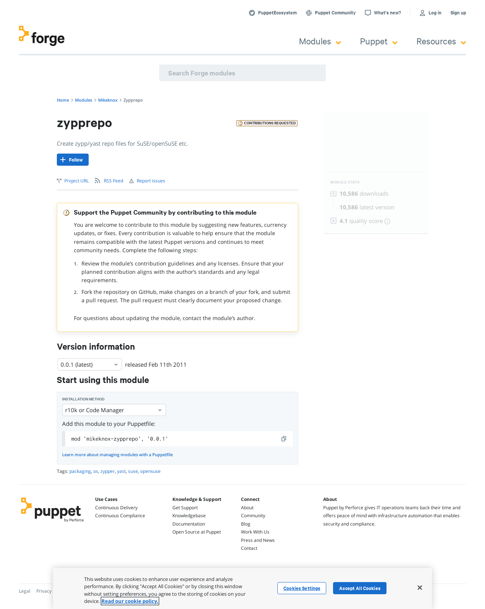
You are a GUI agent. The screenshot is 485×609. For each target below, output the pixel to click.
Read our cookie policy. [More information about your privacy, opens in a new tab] (130, 601)
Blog (245, 524)
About (247, 507)
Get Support (185, 507)
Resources (441, 40)
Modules (320, 40)
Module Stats (345, 182)
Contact (249, 548)
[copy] (284, 438)
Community (253, 515)
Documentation (188, 524)
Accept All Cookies (359, 588)
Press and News (258, 540)
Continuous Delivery (116, 507)
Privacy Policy (50, 591)
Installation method (83, 399)
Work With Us (255, 532)
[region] (242, 588)
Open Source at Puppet (196, 532)
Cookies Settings (301, 588)
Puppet (378, 40)
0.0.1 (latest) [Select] (90, 364)
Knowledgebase (189, 515)
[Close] (419, 587)
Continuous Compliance (120, 515)
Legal (24, 591)
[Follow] (73, 160)
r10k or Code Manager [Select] (114, 410)
